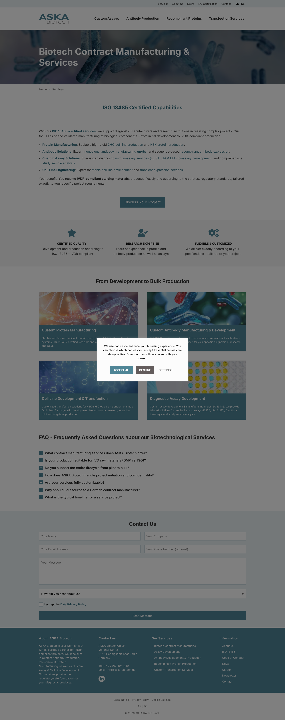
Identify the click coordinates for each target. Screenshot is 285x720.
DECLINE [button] (145, 370)
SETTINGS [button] (165, 370)
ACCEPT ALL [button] (121, 370)
